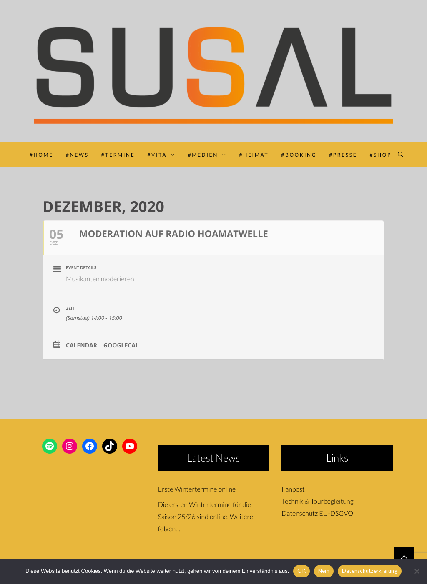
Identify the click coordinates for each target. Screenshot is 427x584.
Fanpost (292, 489)
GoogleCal (121, 345)
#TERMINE (118, 155)
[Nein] (416, 571)
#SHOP (380, 155)
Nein (323, 570)
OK (301, 570)
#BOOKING (298, 155)
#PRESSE (343, 155)
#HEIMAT (254, 155)
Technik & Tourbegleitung (317, 501)
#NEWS (77, 155)
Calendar (81, 345)
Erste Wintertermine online (197, 489)
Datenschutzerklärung (369, 570)
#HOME (41, 155)
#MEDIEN (207, 155)
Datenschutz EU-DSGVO (317, 513)
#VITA (161, 155)
